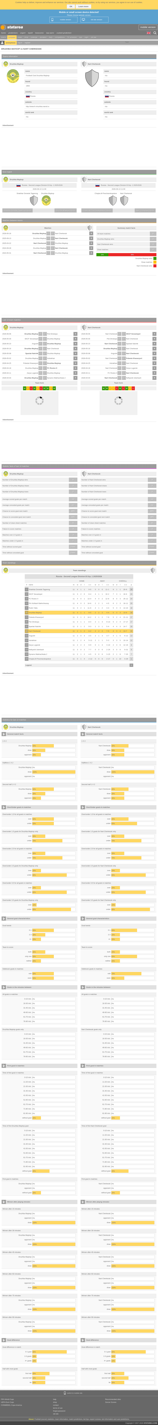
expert (23, 33)
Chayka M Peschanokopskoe (40, 659)
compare (12, 37)
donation (43, 37)
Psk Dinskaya (52, 334)
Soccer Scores (110, 1402)
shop (26, 37)
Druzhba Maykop (39, 233)
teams (3, 37)
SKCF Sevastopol (31, 339)
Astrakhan (51, 358)
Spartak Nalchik (31, 353)
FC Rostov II (52, 368)
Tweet (127, 42)
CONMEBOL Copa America (11, 1405)
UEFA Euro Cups (7, 1402)
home (3, 33)
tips (80, 37)
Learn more (83, 6)
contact (56, 1405)
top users (50, 33)
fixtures (17, 210)
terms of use (58, 1408)
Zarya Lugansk (32, 373)
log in (20, 43)
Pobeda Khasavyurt (30, 363)
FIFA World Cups (7, 1399)
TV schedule (72, 37)
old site (93, 37)
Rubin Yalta (33, 608)
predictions (13, 33)
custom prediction (64, 33)
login (86, 37)
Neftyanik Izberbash (133, 378)
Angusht (35, 344)
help (51, 37)
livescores (39, 33)
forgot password (59, 1411)
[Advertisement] (79, 147)
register (27, 43)
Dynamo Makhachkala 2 (56, 378)
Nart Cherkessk (61, 233)
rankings (34, 37)
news (20, 37)
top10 (30, 33)
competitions (60, 37)
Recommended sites (113, 1399)
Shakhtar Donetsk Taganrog (39, 589)
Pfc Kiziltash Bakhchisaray (39, 603)
